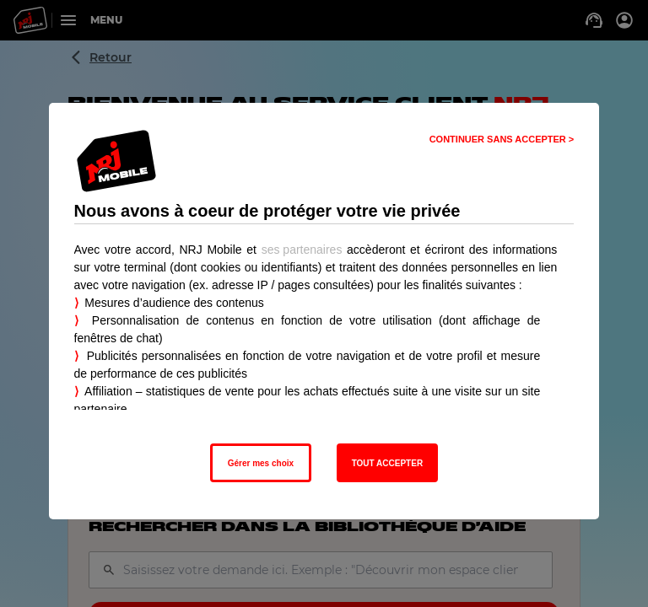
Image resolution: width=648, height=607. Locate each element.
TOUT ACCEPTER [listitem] (387, 463)
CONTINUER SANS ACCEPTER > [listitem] (502, 139)
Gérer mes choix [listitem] (261, 463)
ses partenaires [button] (302, 249)
